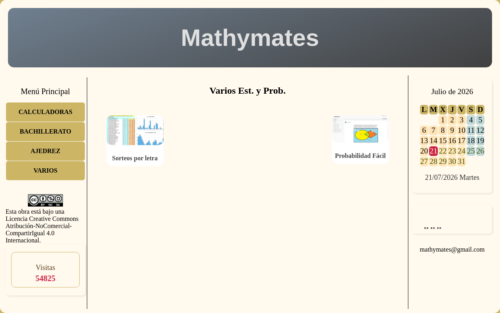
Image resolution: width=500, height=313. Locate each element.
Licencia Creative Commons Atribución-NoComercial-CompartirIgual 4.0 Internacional (42, 229)
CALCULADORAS (45, 111)
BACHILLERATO (45, 131)
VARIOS (45, 170)
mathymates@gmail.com (452, 249)
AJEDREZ (46, 151)
